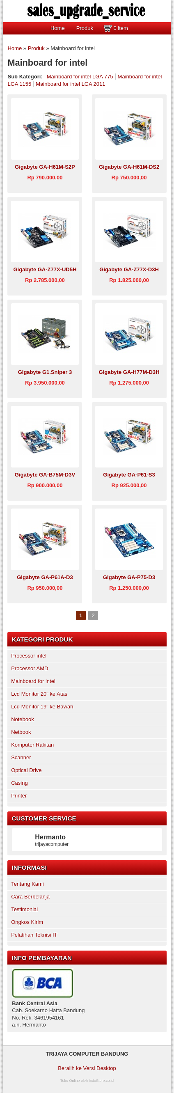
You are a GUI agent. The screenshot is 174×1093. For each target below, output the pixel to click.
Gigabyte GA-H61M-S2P (45, 167)
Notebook (22, 719)
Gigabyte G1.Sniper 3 (45, 372)
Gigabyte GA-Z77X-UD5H (44, 269)
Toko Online (70, 1081)
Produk (84, 28)
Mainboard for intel (33, 681)
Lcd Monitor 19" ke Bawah (42, 706)
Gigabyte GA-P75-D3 (129, 577)
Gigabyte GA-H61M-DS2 (129, 167)
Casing (19, 783)
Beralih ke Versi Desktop (87, 1068)
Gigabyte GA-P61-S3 (129, 475)
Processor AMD (29, 668)
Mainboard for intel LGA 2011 (70, 84)
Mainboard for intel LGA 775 (80, 76)
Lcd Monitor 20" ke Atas (39, 694)
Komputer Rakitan (32, 745)
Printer (19, 796)
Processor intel (28, 656)
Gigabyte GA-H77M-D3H (129, 372)
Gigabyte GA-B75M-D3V (45, 475)
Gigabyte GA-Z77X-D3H (128, 269)
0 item (120, 28)
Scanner (21, 757)
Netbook (21, 732)
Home (57, 28)
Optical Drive (26, 770)
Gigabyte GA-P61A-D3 (45, 577)
